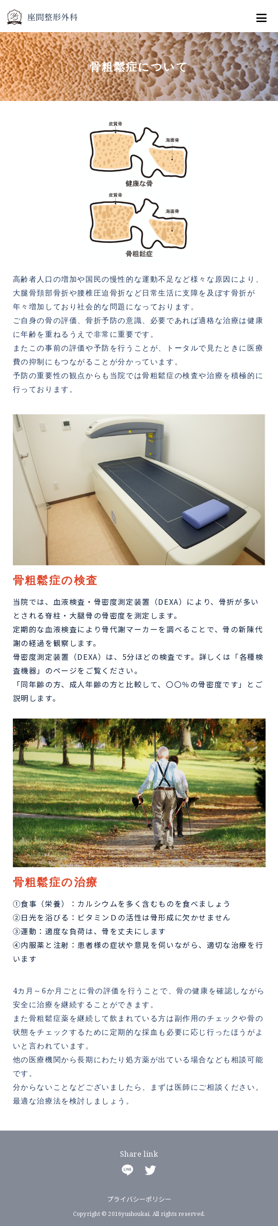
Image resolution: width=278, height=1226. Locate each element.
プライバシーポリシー (139, 1199)
